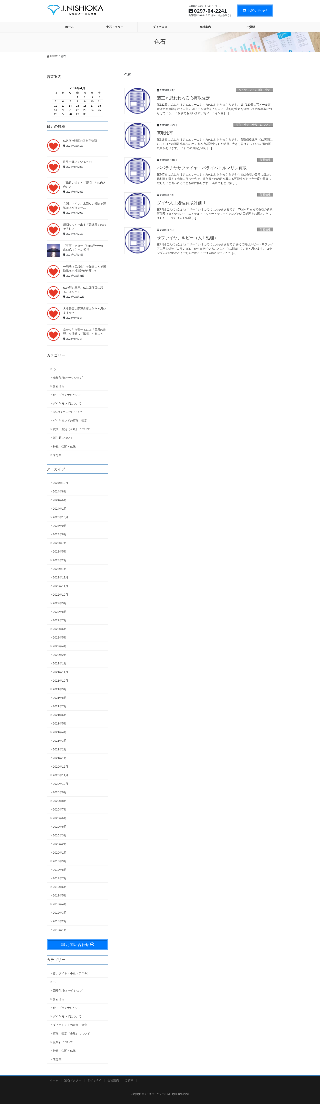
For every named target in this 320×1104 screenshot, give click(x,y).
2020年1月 (60, 852)
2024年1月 (60, 508)
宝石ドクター (72, 1080)
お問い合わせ (255, 10)
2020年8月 (60, 801)
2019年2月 (60, 921)
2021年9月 (60, 689)
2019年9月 (60, 861)
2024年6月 (60, 500)
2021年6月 (60, 715)
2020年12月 (60, 766)
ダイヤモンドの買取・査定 (255, 89)
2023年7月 (60, 543)
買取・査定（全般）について (253, 124)
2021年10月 (60, 680)
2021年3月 (60, 740)
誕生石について (63, 437)
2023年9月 (60, 525)
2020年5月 (60, 826)
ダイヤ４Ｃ (94, 1080)
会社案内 (113, 1080)
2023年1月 (60, 568)
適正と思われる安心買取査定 (183, 98)
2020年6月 (60, 818)
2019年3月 (60, 912)
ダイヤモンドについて (67, 403)
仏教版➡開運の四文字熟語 (80, 140)
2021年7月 (60, 706)
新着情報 (265, 159)
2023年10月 (60, 517)
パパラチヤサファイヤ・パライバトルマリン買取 (202, 168)
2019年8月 (60, 869)
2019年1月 (60, 930)
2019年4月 (60, 904)
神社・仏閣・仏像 (64, 446)
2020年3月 (60, 835)
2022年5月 (60, 637)
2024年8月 (60, 491)
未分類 (57, 455)
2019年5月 (60, 895)
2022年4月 (60, 646)
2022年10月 (60, 594)
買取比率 (165, 133)
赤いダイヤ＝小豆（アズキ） (69, 412)
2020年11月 (60, 775)
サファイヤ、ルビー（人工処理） (187, 238)
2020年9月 (60, 792)
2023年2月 (60, 560)
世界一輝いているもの (77, 161)
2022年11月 (60, 586)
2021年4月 (60, 732)
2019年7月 (60, 878)
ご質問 (129, 1080)
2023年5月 (60, 551)
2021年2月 (60, 749)
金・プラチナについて (67, 394)
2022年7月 (60, 620)
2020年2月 (60, 844)
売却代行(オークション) (68, 377)
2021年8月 (60, 697)
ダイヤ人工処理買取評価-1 (181, 203)
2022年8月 (60, 611)
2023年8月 (60, 534)
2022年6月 (60, 629)
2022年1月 (60, 663)
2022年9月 (60, 603)
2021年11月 (60, 672)
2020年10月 (60, 783)
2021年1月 (60, 758)
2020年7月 (60, 809)
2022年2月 (60, 654)
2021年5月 (60, 723)
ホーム (54, 1080)
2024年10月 (60, 482)
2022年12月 (60, 577)
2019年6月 (60, 887)
